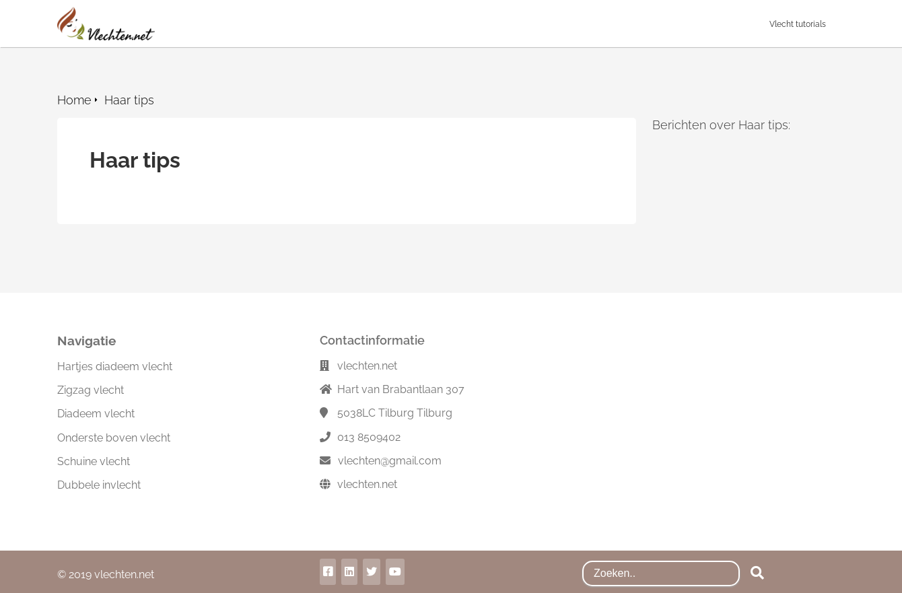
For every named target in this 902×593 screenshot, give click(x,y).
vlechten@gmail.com (390, 460)
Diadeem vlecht (96, 413)
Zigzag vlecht (90, 390)
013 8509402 (369, 437)
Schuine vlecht (93, 461)
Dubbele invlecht (99, 485)
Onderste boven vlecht (113, 437)
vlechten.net (367, 484)
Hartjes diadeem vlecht (114, 366)
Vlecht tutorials (797, 24)
